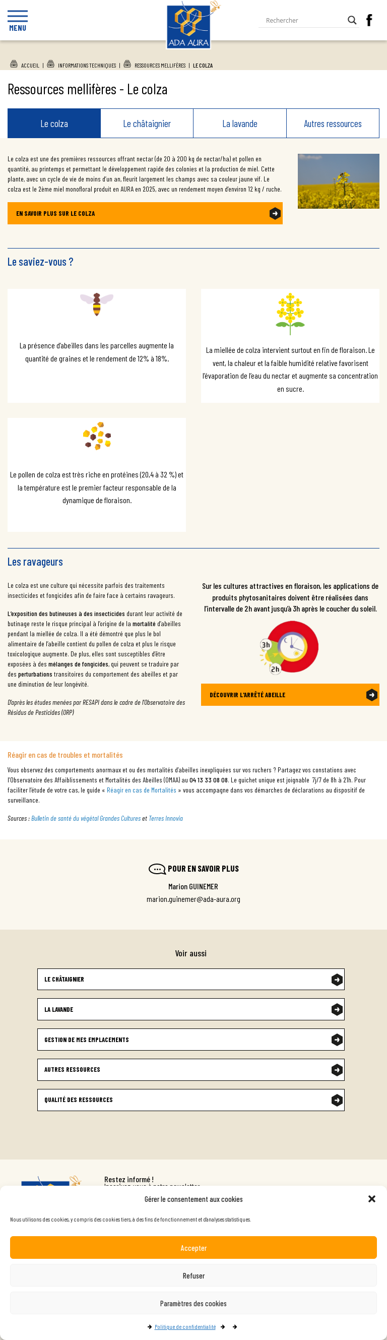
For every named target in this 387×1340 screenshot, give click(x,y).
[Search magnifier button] (352, 20)
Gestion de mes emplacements (86, 1040)
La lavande (239, 123)
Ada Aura (194, 66)
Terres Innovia (166, 818)
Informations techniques (87, 65)
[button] (372, 1199)
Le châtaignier (147, 123)
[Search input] (304, 20)
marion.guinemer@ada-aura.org (193, 898)
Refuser (194, 1275)
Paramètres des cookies (193, 1303)
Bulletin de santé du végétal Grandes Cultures (86, 818)
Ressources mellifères (160, 65)
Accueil (30, 65)
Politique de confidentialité (185, 1326)
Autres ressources (333, 123)
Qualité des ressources (78, 1099)
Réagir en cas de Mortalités (141, 789)
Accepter (194, 1247)
